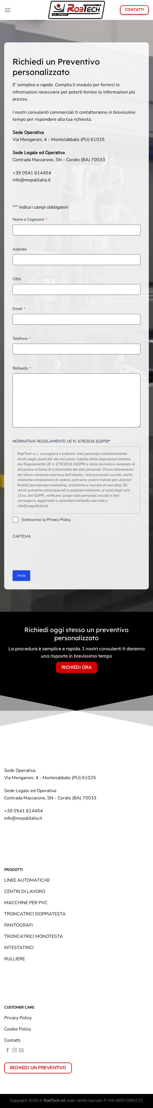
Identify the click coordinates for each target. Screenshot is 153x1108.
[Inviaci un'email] (21, 1050)
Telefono (22, 338)
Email (19, 308)
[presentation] (55, 553)
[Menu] (7, 10)
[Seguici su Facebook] (7, 1050)
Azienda (19, 249)
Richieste (22, 368)
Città (17, 279)
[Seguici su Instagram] (14, 1050)
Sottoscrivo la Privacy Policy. (46, 519)
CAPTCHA (22, 536)
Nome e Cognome (30, 219)
